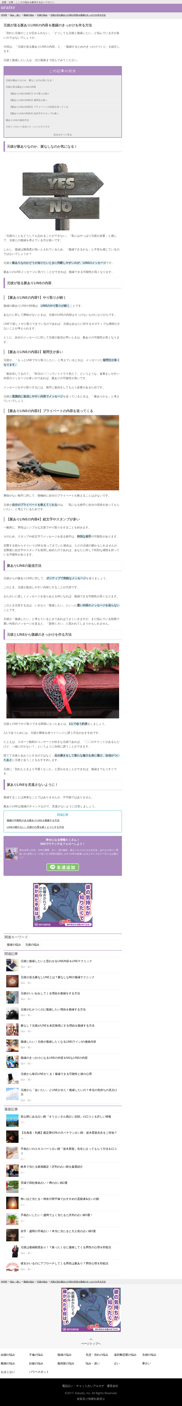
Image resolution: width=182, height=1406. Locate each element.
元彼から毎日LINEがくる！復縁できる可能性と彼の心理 (56, 1074)
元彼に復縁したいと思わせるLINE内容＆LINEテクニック (56, 961)
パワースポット (39, 1372)
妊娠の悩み (36, 1363)
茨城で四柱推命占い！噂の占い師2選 (44, 1183)
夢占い (146, 1363)
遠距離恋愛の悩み (125, 1355)
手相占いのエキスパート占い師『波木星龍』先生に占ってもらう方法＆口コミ (69, 1151)
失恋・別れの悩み (97, 1355)
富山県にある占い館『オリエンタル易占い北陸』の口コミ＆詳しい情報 (66, 1116)
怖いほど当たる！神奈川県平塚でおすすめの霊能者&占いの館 (60, 1199)
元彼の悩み (42, 14)
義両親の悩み (65, 1363)
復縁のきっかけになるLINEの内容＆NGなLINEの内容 (54, 1058)
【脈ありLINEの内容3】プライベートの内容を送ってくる (38, 106)
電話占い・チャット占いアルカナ (83, 1386)
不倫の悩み (36, 1355)
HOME (4, 14)
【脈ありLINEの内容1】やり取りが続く (29, 93)
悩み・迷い (15, 14)
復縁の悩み (29, 14)
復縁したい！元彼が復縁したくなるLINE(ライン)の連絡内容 (58, 1042)
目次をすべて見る (63, 134)
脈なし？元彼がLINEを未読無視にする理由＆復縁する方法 (58, 1025)
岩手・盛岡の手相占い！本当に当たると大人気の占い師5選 (58, 1231)
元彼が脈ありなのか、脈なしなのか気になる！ (30, 80)
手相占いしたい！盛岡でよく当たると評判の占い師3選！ (57, 1215)
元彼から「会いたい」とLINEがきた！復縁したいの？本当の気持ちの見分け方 (69, 1092)
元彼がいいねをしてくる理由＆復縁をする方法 (50, 993)
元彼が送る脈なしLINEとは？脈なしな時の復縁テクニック (58, 977)
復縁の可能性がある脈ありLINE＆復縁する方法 (33, 820)
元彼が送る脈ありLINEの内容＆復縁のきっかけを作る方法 (78, 14)
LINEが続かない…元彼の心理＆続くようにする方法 (35, 827)
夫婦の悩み (149, 1355)
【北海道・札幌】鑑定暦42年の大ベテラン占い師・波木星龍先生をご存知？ (69, 1133)
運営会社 (112, 1386)
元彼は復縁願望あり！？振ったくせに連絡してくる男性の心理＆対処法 (66, 1247)
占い (117, 1363)
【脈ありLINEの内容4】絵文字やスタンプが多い (34, 113)
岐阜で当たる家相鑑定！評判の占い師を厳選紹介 (52, 1167)
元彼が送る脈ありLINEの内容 (21, 86)
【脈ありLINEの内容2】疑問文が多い (28, 100)
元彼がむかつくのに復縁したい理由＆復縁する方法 (53, 1009)
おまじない (8, 1372)
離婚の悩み (8, 1363)
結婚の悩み (8, 1355)
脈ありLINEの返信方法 (17, 120)
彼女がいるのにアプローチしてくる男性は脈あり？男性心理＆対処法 (64, 1263)
